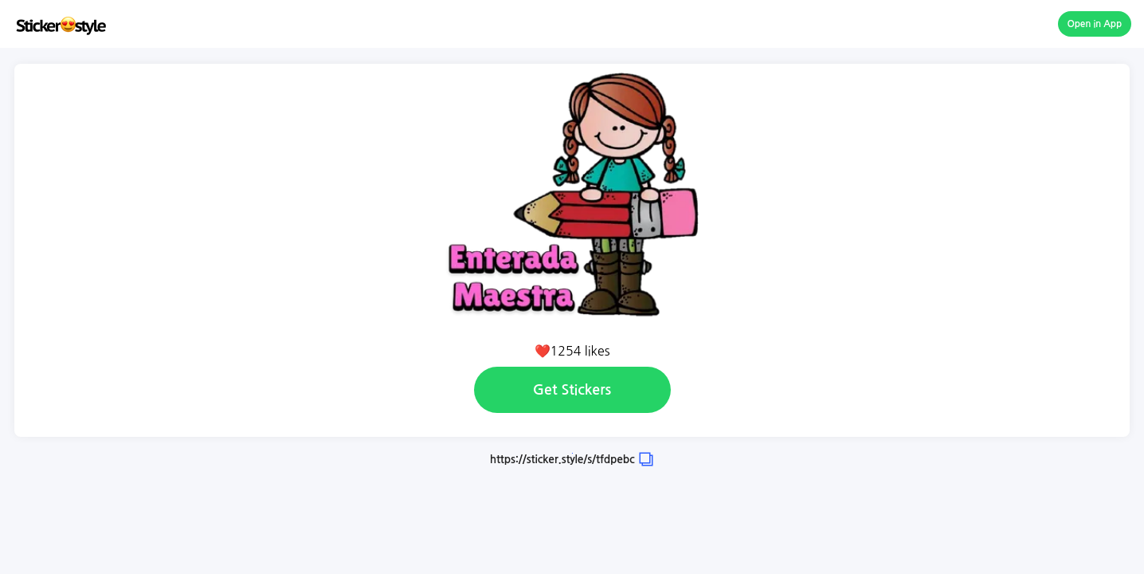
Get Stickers (572, 390)
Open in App (1095, 24)
